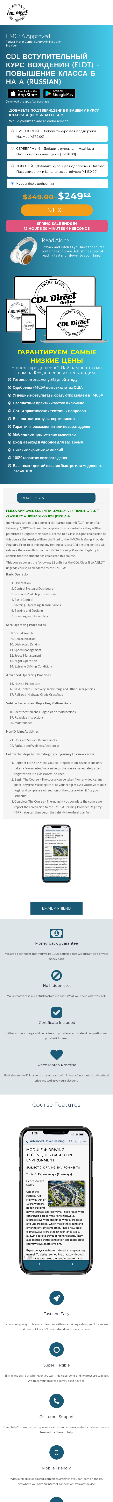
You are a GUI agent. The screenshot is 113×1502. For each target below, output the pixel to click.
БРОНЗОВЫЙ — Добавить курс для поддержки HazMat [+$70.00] (56, 134)
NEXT (56, 210)
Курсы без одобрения (35, 184)
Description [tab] (32, 498)
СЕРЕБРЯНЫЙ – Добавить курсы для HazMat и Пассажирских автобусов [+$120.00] (55, 151)
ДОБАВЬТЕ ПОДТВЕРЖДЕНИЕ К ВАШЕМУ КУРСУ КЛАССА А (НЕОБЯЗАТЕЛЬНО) (54, 113)
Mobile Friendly (56, 1468)
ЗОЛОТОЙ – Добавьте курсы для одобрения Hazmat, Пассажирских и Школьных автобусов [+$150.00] (60, 169)
